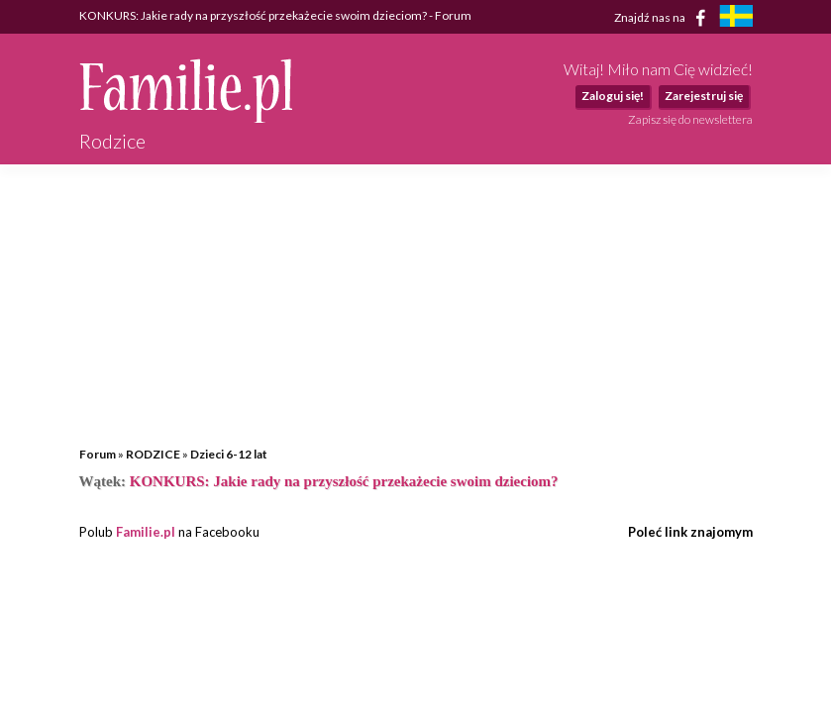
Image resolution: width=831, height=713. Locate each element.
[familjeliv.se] (736, 18)
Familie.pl (145, 532)
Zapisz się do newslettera (690, 119)
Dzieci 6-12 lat (228, 454)
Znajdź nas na (663, 18)
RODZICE (153, 454)
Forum (97, 454)
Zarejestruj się (704, 95)
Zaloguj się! (612, 95)
